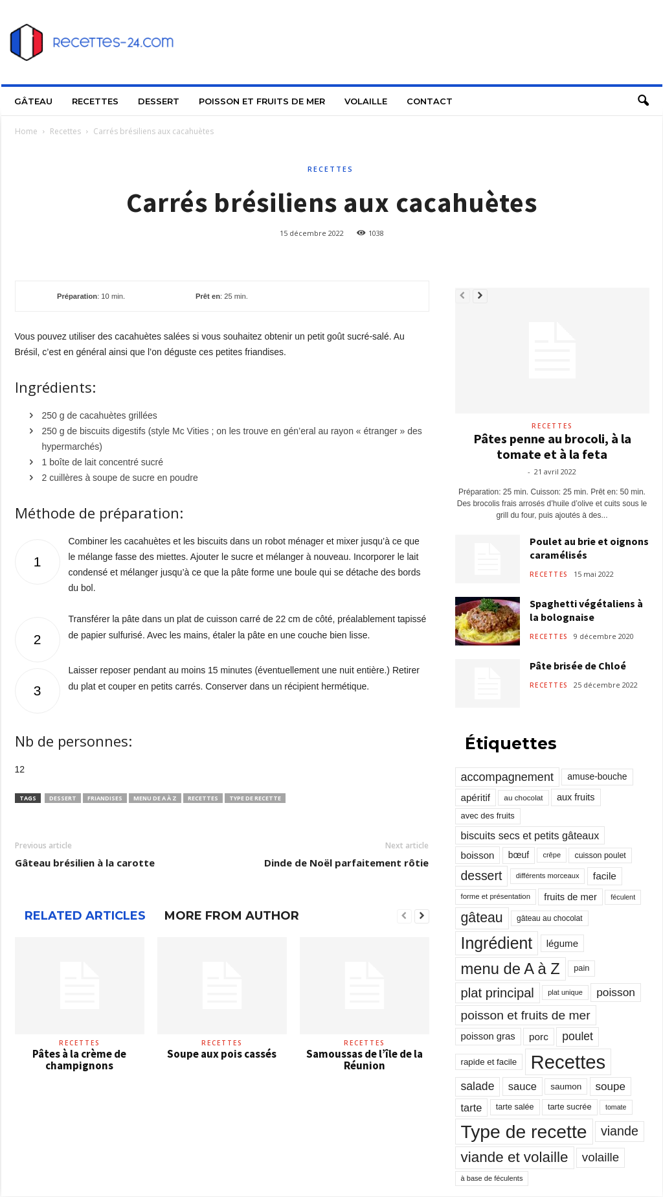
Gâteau (33, 101)
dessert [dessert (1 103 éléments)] (481, 875)
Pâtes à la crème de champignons (79, 1060)
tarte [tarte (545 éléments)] (471, 1107)
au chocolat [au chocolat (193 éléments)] (523, 797)
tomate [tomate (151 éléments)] (616, 1107)
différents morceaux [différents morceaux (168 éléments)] (547, 875)
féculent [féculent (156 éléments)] (623, 897)
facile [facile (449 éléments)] (604, 875)
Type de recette (255, 798)
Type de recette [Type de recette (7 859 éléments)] (524, 1131)
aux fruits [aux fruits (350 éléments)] (576, 797)
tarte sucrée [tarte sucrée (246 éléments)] (570, 1106)
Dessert (158, 101)
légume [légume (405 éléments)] (562, 943)
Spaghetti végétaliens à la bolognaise (586, 610)
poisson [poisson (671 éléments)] (615, 992)
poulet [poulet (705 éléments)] (577, 1036)
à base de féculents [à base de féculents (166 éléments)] (492, 1178)
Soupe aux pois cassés (221, 1054)
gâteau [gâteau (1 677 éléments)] (482, 917)
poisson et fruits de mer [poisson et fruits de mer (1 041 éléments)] (525, 1015)
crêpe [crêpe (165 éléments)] (552, 855)
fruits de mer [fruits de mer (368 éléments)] (570, 897)
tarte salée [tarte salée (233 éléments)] (515, 1106)
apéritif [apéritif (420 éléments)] (476, 797)
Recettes (95, 101)
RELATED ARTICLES (85, 916)
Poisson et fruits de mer (262, 101)
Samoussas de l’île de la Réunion (364, 1060)
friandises (104, 798)
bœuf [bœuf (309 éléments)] (518, 855)
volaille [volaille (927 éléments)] (600, 1157)
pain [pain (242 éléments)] (581, 968)
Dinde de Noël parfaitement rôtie (346, 862)
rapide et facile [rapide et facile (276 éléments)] (489, 1062)
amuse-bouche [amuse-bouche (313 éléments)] (597, 776)
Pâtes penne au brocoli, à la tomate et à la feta (552, 446)
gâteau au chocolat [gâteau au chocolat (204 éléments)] (549, 918)
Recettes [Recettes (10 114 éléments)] (568, 1062)
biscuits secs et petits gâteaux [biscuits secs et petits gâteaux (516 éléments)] (530, 835)
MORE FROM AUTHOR (231, 916)
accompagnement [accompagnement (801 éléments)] (507, 777)
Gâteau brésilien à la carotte (85, 862)
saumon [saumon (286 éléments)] (565, 1086)
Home (26, 131)
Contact (430, 101)
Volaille (365, 101)
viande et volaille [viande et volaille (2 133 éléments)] (514, 1157)
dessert (62, 798)
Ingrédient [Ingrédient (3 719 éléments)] (497, 943)
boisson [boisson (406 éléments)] (478, 855)
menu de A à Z (155, 798)
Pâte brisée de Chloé (578, 665)
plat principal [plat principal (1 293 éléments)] (497, 993)
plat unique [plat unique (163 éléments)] (565, 992)
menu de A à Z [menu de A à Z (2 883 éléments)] (510, 968)
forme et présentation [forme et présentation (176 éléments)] (496, 896)
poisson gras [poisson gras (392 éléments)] (488, 1036)
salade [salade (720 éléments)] (478, 1086)
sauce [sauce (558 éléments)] (522, 1086)
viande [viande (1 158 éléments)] (619, 1131)
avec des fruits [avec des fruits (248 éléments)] (488, 815)
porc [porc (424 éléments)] (538, 1036)
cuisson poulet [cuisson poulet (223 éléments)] (599, 855)
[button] (643, 101)
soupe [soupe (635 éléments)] (610, 1086)
